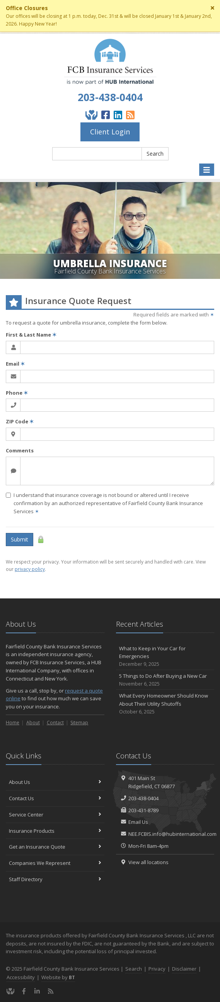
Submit (19, 539)
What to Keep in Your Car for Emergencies (165, 656)
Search (155, 153)
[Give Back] (91, 114)
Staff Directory (55, 879)
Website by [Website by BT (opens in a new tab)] (58, 977)
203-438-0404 (110, 97)
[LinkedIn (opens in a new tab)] (118, 114)
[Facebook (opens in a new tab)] (105, 114)
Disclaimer (184, 968)
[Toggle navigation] (206, 169)
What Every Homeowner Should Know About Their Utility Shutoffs (165, 703)
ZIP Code (20, 421)
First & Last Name (31, 334)
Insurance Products (55, 830)
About (33, 722)
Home (12, 722)
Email (15, 363)
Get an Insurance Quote (55, 846)
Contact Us (55, 798)
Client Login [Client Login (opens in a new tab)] (110, 131)
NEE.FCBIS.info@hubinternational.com (172, 833)
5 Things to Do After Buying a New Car (165, 679)
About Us (55, 782)
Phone (17, 392)
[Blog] (130, 114)
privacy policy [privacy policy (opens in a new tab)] (30, 569)
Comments (20, 450)
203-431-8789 (143, 810)
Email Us (138, 821)
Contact (55, 722)
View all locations (148, 862)
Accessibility (21, 977)
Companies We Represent (55, 862)
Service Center (55, 814)
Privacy (156, 968)
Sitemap (79, 722)
